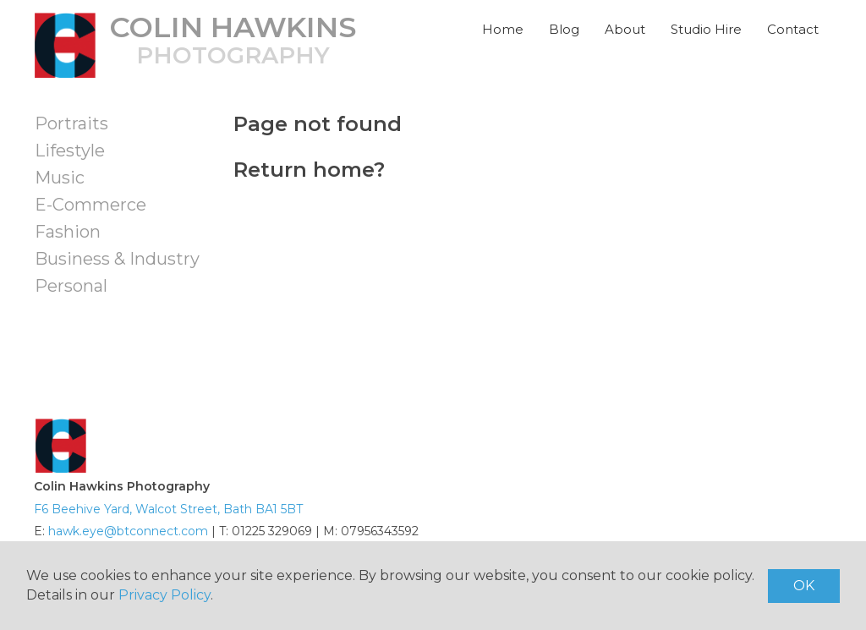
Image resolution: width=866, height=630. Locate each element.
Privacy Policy (164, 595)
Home (502, 29)
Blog (564, 29)
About (625, 29)
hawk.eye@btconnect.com (128, 531)
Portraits (71, 123)
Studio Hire (706, 29)
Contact (793, 29)
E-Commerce (90, 204)
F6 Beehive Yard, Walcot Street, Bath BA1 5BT (168, 509)
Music (60, 177)
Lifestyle (70, 150)
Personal (71, 286)
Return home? (309, 169)
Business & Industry (117, 259)
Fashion (68, 232)
